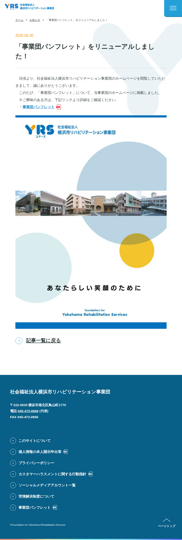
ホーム (19, 20)
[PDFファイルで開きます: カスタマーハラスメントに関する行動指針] (51, 474)
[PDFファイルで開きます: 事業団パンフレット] (42, 107)
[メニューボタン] (173, 8)
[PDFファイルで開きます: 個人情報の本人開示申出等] (39, 452)
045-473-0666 (28, 411)
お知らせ (34, 20)
